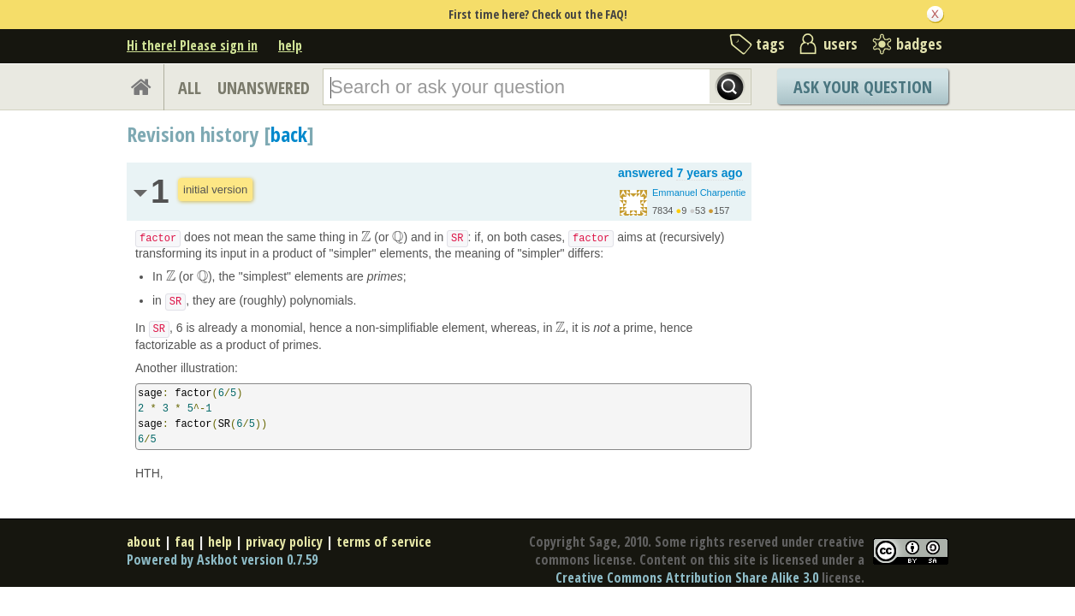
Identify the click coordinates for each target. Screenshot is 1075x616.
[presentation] (366, 237)
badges (919, 43)
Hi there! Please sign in (192, 45)
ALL (189, 87)
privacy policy (284, 541)
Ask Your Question (862, 86)
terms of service (383, 541)
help (290, 45)
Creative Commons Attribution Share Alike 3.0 (686, 577)
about (144, 541)
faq (184, 541)
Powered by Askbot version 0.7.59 (222, 559)
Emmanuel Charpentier (700, 192)
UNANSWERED (263, 87)
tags (770, 43)
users (840, 43)
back (288, 134)
